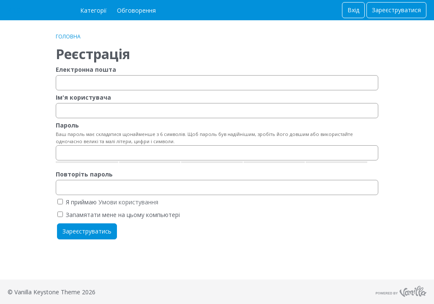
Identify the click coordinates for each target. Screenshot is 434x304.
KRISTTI (19, 10)
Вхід (353, 10)
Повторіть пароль (84, 174)
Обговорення (136, 10)
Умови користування (128, 202)
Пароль (67, 125)
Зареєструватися (396, 10)
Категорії (93, 10)
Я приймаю (107, 202)
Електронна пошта (86, 69)
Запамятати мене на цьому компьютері (118, 215)
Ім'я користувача (83, 97)
